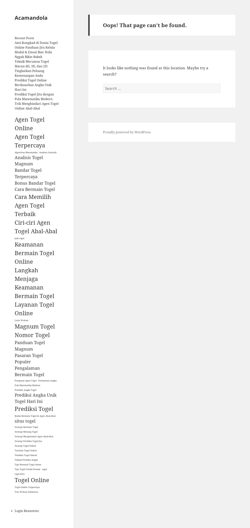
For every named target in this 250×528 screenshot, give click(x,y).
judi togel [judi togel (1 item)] (19, 238)
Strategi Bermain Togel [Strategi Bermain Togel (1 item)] (26, 427)
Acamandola (31, 17)
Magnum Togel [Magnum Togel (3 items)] (35, 326)
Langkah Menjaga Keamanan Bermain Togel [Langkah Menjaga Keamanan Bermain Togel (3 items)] (34, 283)
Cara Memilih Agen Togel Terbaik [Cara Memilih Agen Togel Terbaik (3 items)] (33, 205)
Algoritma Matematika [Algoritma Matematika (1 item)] (26, 152)
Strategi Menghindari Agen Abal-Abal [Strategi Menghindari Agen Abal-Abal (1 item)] (34, 436)
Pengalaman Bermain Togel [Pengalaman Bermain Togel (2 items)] (29, 371)
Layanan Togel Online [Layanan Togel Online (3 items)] (34, 309)
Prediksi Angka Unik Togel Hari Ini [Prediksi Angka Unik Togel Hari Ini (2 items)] (36, 398)
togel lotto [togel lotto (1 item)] (20, 474)
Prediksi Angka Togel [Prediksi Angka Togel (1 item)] (25, 390)
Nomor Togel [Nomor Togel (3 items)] (32, 335)
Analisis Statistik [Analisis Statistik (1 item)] (47, 152)
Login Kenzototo (27, 511)
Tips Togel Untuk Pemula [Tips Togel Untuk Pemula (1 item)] (27, 469)
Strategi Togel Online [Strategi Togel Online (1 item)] (25, 445)
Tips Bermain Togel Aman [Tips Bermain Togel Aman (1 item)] (28, 464)
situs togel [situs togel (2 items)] (25, 421)
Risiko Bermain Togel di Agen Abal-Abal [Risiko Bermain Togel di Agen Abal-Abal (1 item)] (35, 416)
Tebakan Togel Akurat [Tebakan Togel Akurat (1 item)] (26, 455)
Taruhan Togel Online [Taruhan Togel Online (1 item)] (26, 450)
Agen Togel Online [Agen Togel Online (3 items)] (30, 124)
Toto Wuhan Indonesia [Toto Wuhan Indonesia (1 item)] (26, 492)
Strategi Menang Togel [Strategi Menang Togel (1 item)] (26, 431)
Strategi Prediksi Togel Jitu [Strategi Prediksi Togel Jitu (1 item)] (28, 441)
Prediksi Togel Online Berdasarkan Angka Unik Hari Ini (33, 85)
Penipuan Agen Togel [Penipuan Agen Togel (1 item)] (26, 380)
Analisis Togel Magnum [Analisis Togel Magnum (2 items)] (29, 161)
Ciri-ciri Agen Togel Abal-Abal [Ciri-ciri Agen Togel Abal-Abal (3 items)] (36, 227)
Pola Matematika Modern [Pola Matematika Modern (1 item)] (27, 385)
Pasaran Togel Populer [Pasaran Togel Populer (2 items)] (29, 359)
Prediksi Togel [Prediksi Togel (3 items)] (34, 409)
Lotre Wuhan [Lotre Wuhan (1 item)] (21, 320)
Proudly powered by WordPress (127, 132)
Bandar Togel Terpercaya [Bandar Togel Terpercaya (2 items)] (28, 173)
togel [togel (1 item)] (44, 469)
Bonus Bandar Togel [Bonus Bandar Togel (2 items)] (35, 183)
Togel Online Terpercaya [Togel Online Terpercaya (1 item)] (27, 487)
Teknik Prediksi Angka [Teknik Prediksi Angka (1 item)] (26, 460)
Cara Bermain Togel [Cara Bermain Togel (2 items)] (35, 189)
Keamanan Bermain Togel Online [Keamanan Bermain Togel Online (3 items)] (34, 252)
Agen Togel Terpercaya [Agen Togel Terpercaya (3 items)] (30, 141)
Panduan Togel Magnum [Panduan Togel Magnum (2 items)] (30, 346)
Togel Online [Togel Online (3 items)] (32, 480)
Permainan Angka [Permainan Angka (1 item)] (47, 380)
